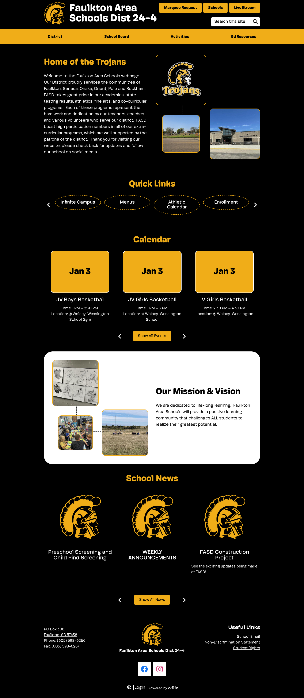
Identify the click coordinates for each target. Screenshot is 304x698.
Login (135, 687)
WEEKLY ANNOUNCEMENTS (152, 555)
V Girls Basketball (224, 300)
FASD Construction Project (224, 555)
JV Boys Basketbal (80, 300)
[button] (55, 36)
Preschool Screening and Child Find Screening (80, 555)
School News (152, 479)
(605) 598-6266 (71, 641)
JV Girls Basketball (152, 300)
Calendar (152, 240)
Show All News (152, 600)
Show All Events (152, 336)
